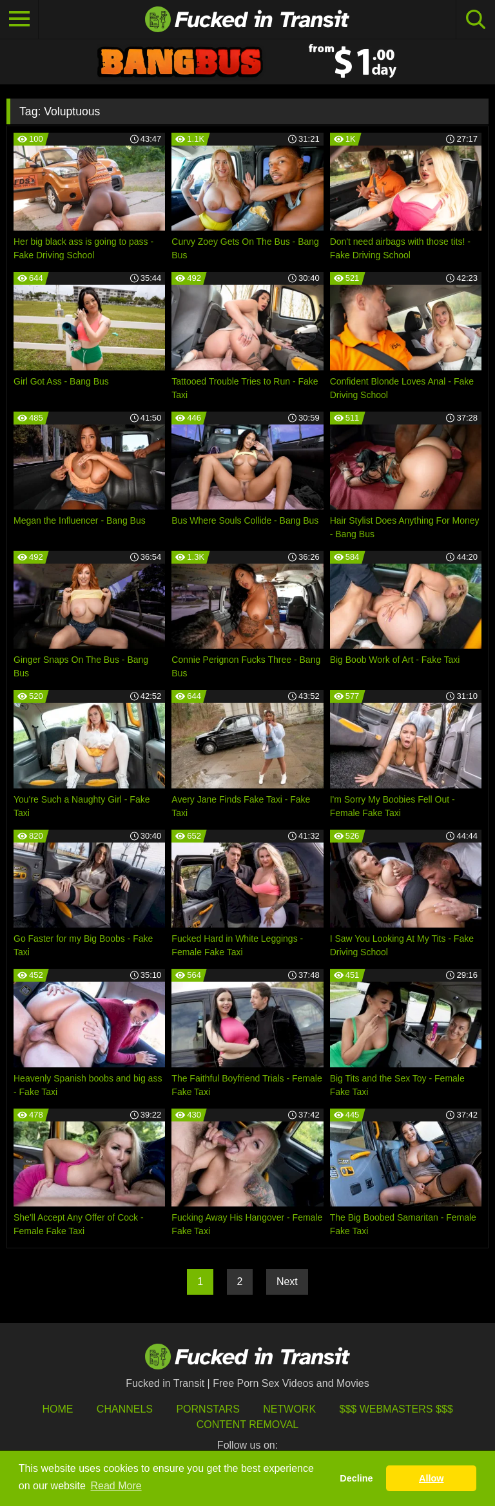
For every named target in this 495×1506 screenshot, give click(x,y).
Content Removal (248, 1424)
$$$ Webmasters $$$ (396, 1409)
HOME (57, 1409)
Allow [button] (431, 1478)
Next (287, 1281)
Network (289, 1409)
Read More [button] (116, 1485)
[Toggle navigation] (19, 19)
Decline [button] (356, 1478)
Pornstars (207, 1409)
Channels (125, 1409)
